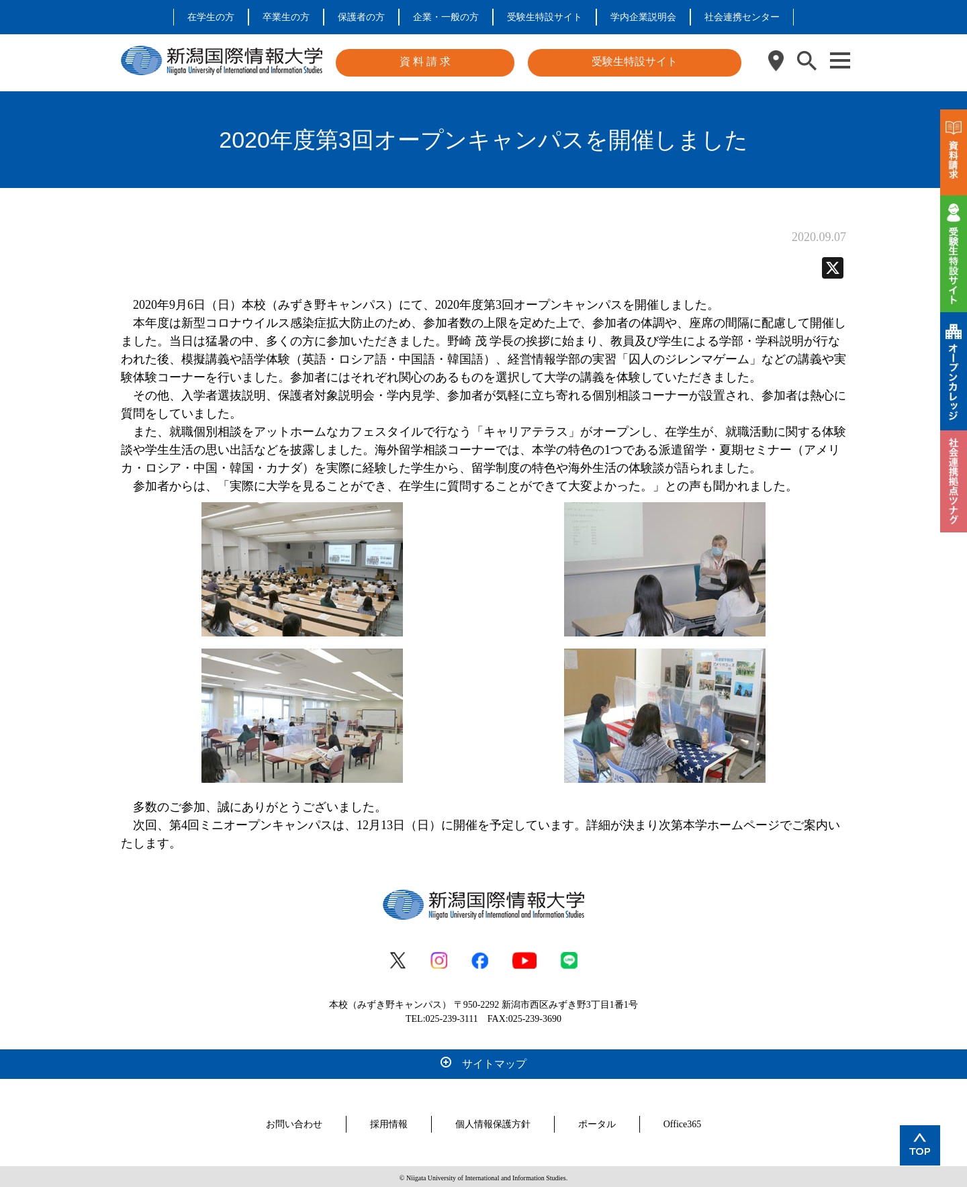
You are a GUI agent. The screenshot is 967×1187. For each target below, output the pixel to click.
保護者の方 (361, 17)
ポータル (597, 1122)
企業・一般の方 (446, 17)
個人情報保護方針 (493, 1122)
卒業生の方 (286, 17)
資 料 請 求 (425, 61)
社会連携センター (742, 17)
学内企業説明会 (643, 17)
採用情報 (389, 1122)
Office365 (682, 1122)
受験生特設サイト (544, 17)
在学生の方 (210, 17)
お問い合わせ (294, 1122)
